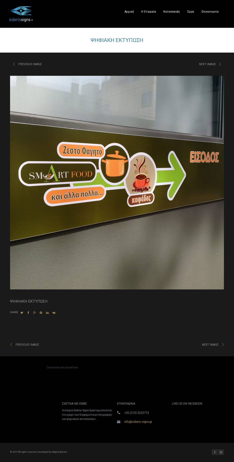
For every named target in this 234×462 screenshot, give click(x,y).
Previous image (30, 65)
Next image (207, 65)
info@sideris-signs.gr (138, 421)
